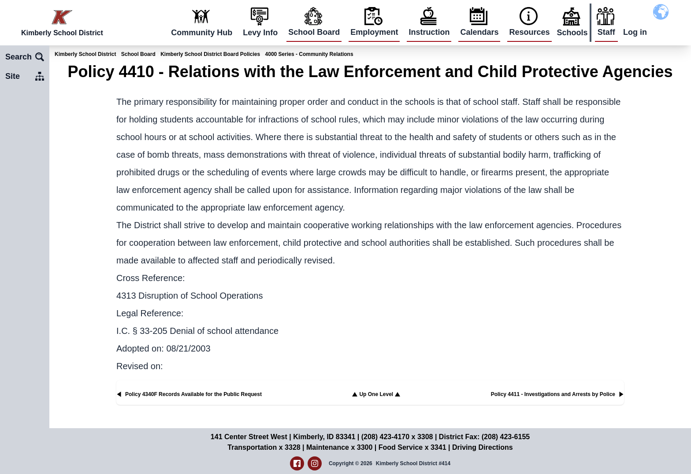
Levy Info (260, 32)
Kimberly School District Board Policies (210, 54)
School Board (314, 32)
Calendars (479, 32)
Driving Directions (482, 447)
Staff (606, 32)
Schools (572, 32)
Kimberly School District (85, 54)
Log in (635, 32)
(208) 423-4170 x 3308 (397, 437)
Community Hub (201, 32)
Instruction (429, 32)
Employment (374, 32)
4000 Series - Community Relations (309, 54)
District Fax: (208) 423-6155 (484, 437)
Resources (529, 32)
